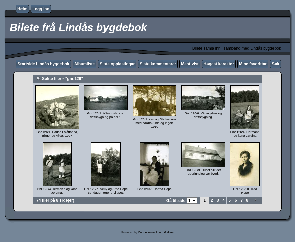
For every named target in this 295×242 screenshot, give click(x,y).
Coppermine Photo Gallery (156, 232)
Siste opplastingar (117, 64)
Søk (275, 64)
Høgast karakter (219, 64)
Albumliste (84, 64)
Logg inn (40, 9)
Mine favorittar (253, 64)
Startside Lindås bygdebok (43, 64)
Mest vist (189, 64)
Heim (22, 9)
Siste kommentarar (158, 64)
